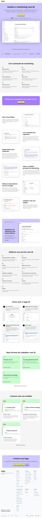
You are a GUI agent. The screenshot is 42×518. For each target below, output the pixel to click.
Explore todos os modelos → (21, 445)
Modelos (35, 471)
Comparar (35, 489)
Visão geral (18, 472)
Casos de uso (18, 477)
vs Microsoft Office (36, 495)
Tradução (17, 495)
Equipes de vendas (19, 500)
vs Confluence (36, 492)
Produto (35, 477)
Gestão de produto (19, 501)
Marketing (18, 497)
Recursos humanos (19, 503)
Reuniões (35, 472)
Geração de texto (19, 492)
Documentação (27, 480)
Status (9, 515)
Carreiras (17, 509)
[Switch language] (38, 516)
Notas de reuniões (27, 472)
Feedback (17, 483)
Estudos (26, 483)
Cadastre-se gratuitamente (19, 464)
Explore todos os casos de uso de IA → (21, 385)
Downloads (27, 489)
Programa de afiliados (19, 486)
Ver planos (7, 240)
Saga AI (17, 474)
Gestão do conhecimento (28, 474)
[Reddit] (33, 515)
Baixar (27, 464)
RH (34, 480)
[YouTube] (31, 515)
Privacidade (16, 515)
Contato (17, 510)
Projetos (35, 474)
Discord (3, 510)
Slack (8, 510)
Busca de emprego (19, 498)
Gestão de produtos (28, 477)
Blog (17, 507)
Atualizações (18, 480)
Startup (35, 475)
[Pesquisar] (38, 1)
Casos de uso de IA (19, 489)
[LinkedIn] (27, 515)
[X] (29, 515)
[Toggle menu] (40, 1)
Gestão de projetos (28, 475)
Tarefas (17, 475)
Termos (12, 515)
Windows (26, 492)
